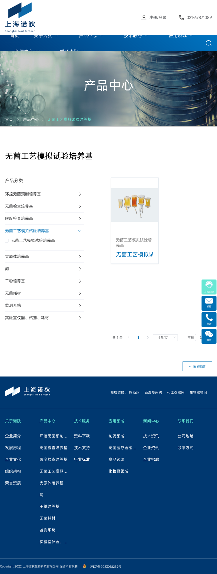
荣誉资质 (13, 483)
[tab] (44, 194)
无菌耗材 (47, 518)
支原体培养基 (51, 483)
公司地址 (186, 436)
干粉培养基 (49, 506)
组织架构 (13, 471)
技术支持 (82, 447)
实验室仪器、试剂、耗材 (55, 541)
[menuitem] (14, 35)
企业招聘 (151, 459)
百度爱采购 (153, 392)
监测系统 (47, 530)
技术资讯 (151, 436)
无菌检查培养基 (53, 447)
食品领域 (116, 459)
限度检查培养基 (53, 459)
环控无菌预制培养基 (55, 436)
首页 (14, 35)
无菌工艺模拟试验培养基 (69, 119)
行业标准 (82, 459)
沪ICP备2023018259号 (105, 566)
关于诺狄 (43, 35)
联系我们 (186, 421)
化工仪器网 (176, 392)
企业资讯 (151, 447)
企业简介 (13, 436)
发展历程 (13, 447)
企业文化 (13, 459)
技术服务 (133, 35)
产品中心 (88, 35)
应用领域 (178, 35)
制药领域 (116, 436)
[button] (44, 194)
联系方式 (186, 447)
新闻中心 (151, 421)
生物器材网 (198, 392)
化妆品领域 (118, 471)
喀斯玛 (134, 392)
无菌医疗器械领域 (124, 447)
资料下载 (82, 436)
